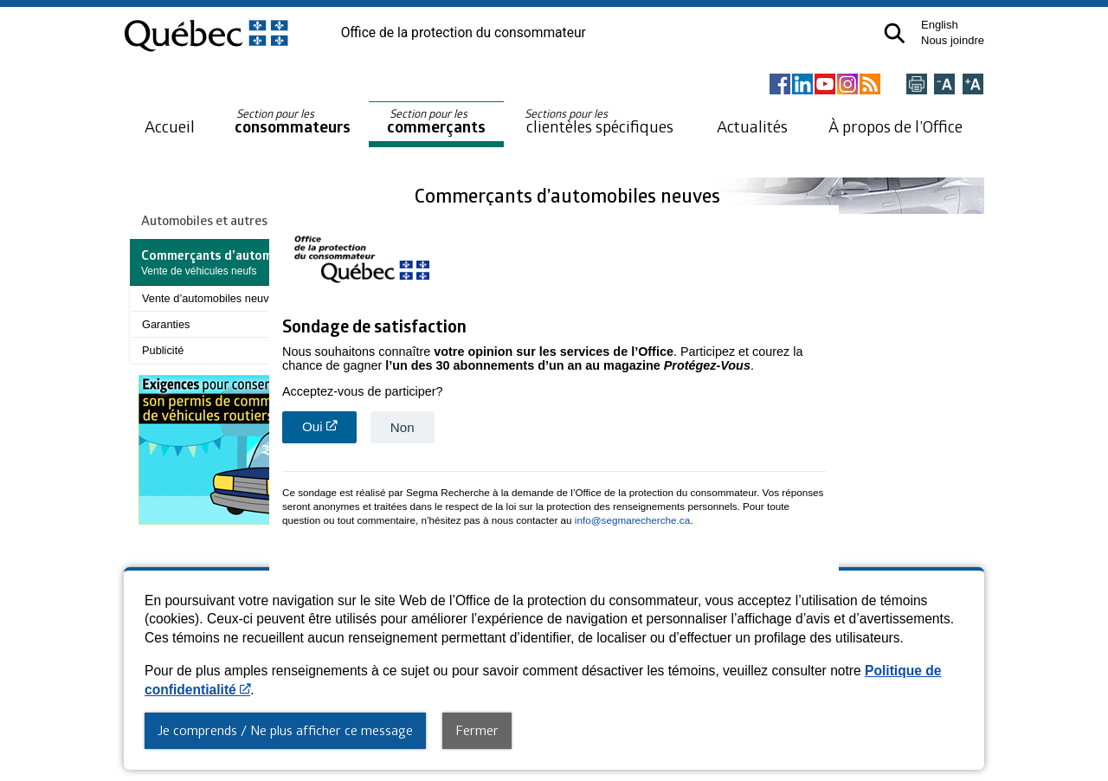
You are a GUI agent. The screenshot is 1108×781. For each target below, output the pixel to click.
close (828, 563)
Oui (329, 429)
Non (402, 425)
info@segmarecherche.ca (632, 518)
